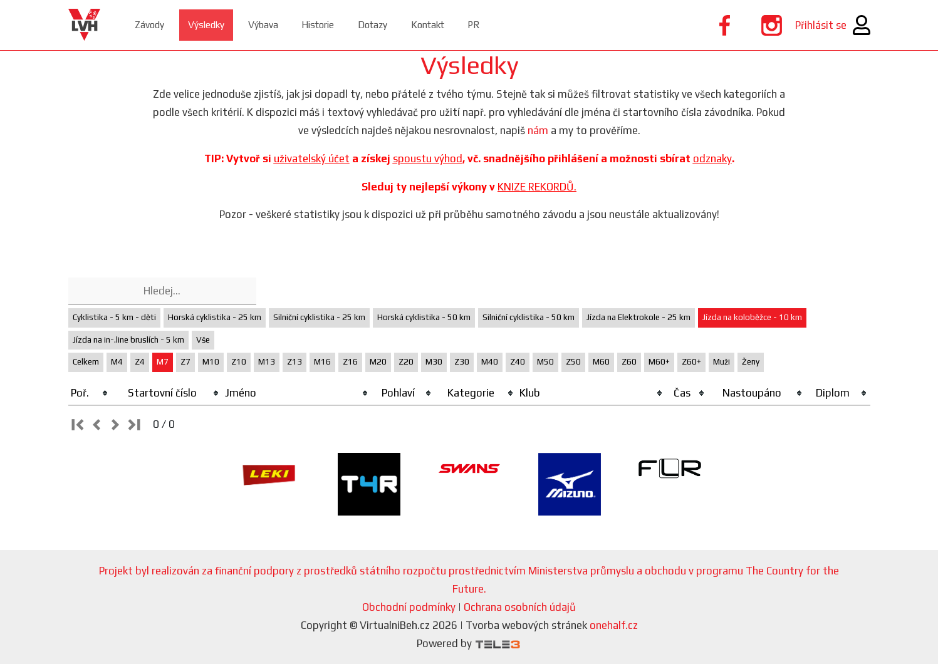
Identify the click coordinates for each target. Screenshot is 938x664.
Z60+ (691, 361)
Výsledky (220, 24)
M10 (210, 361)
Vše (203, 340)
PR (531, 24)
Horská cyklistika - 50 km (424, 317)
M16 (322, 361)
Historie (348, 24)
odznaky (712, 158)
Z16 (350, 361)
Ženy (750, 361)
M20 (378, 361)
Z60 (629, 361)
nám (538, 130)
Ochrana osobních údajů (520, 607)
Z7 (185, 361)
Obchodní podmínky (409, 607)
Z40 (517, 361)
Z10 (238, 361)
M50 (545, 361)
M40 (489, 361)
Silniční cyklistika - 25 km (319, 317)
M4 (117, 361)
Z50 (573, 361)
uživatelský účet (312, 158)
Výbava (285, 24)
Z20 (406, 361)
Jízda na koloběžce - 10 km (752, 317)
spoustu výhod (427, 158)
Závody (155, 24)
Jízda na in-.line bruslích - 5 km (128, 340)
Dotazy (412, 24)
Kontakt (477, 24)
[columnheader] (90, 393)
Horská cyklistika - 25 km (214, 317)
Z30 (461, 361)
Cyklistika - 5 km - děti (114, 317)
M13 (266, 361)
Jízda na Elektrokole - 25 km (638, 317)
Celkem (86, 361)
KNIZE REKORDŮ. (537, 186)
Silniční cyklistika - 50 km (528, 317)
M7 (163, 361)
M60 (601, 361)
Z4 (140, 361)
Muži (721, 361)
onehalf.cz (614, 625)
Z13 (294, 361)
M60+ (659, 361)
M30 (433, 361)
